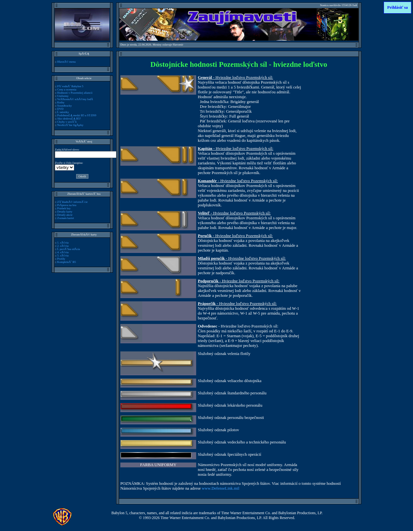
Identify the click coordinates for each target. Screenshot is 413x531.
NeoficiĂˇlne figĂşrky (70, 125)
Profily (61, 258)
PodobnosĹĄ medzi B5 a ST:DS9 (76, 115)
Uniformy (62, 96)
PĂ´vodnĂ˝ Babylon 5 (70, 86)
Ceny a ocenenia (66, 89)
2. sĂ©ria (62, 245)
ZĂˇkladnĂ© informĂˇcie (72, 201)
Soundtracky (64, 105)
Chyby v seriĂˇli (66, 121)
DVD (60, 108)
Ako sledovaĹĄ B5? (69, 118)
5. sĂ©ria (62, 255)
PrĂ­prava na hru (66, 205)
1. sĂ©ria (62, 242)
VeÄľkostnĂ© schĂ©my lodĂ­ (75, 99)
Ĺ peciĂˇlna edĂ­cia (68, 249)
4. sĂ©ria (62, 252)
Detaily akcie (64, 214)
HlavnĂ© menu (66, 61)
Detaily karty (64, 211)
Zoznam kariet (65, 218)
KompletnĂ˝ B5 (66, 262)
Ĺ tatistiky (63, 112)
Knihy (60, 102)
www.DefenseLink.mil (220, 488)
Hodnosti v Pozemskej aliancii (74, 92)
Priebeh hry (64, 208)
